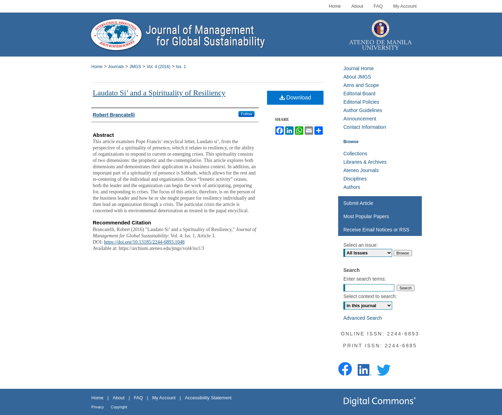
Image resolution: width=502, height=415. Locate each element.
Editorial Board (359, 93)
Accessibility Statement (208, 397)
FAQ (138, 397)
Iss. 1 (181, 66)
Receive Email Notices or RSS (376, 229)
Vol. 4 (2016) (158, 66)
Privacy (97, 407)
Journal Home (358, 68)
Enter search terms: (364, 279)
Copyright (119, 407)
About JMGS (357, 77)
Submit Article (358, 203)
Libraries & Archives (365, 162)
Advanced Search (362, 318)
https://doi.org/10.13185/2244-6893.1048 (144, 242)
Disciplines (355, 178)
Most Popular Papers (366, 216)
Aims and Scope (361, 85)
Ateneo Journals (361, 170)
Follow (246, 114)
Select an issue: (360, 245)
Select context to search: (370, 296)
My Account (164, 397)
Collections (355, 153)
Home (96, 66)
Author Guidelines (362, 110)
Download (295, 98)
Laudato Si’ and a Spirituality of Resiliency (159, 92)
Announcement (359, 118)
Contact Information (364, 127)
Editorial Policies (361, 102)
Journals (116, 66)
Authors (351, 187)
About (118, 397)
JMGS (135, 66)
